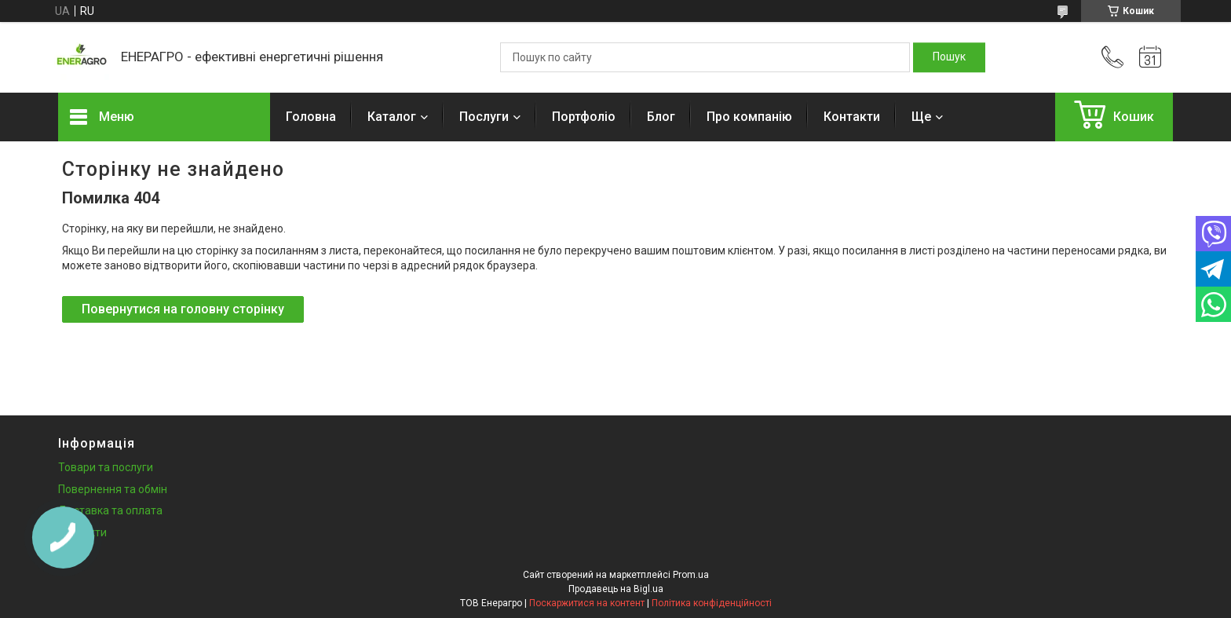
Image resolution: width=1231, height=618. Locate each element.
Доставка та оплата (110, 510)
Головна (311, 116)
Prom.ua (691, 574)
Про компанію (749, 116)
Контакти (852, 116)
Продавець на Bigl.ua (615, 588)
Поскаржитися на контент (587, 603)
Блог (661, 116)
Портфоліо (584, 116)
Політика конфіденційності (712, 603)
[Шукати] (949, 57)
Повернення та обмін (112, 489)
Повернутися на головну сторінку (183, 309)
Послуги (484, 116)
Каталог (391, 116)
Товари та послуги (105, 467)
